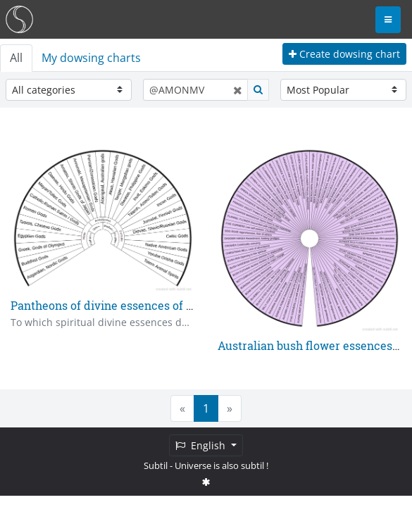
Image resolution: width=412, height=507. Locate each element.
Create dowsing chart (344, 54)
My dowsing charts (91, 57)
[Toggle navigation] (388, 19)
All (16, 57)
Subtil (156, 465)
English (201, 445)
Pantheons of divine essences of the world (124, 305)
